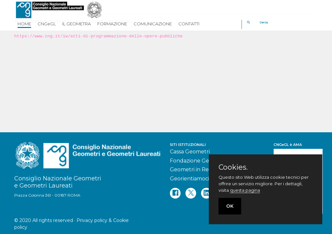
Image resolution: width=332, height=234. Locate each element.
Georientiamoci (189, 179)
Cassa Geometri (190, 152)
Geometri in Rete (192, 169)
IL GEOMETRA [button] (76, 23)
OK (229, 206)
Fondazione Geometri (198, 161)
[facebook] (175, 193)
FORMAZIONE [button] (112, 23)
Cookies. (233, 167)
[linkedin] (206, 193)
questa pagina (245, 190)
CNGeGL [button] (47, 23)
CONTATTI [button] (188, 23)
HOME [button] (24, 23)
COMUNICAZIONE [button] (153, 23)
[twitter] (190, 193)
